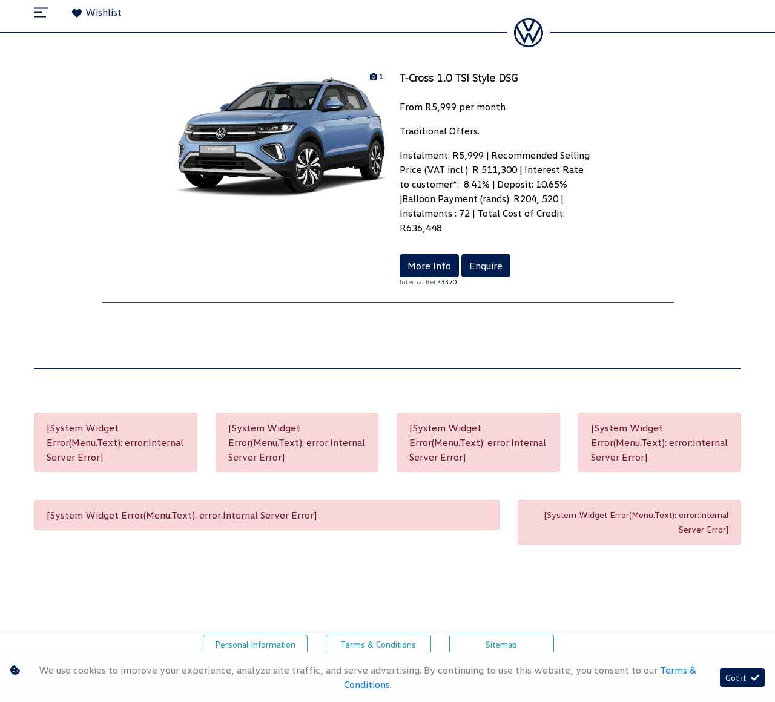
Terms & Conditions (378, 644)
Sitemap (501, 644)
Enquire (486, 266)
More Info (429, 266)
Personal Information (255, 644)
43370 (447, 282)
